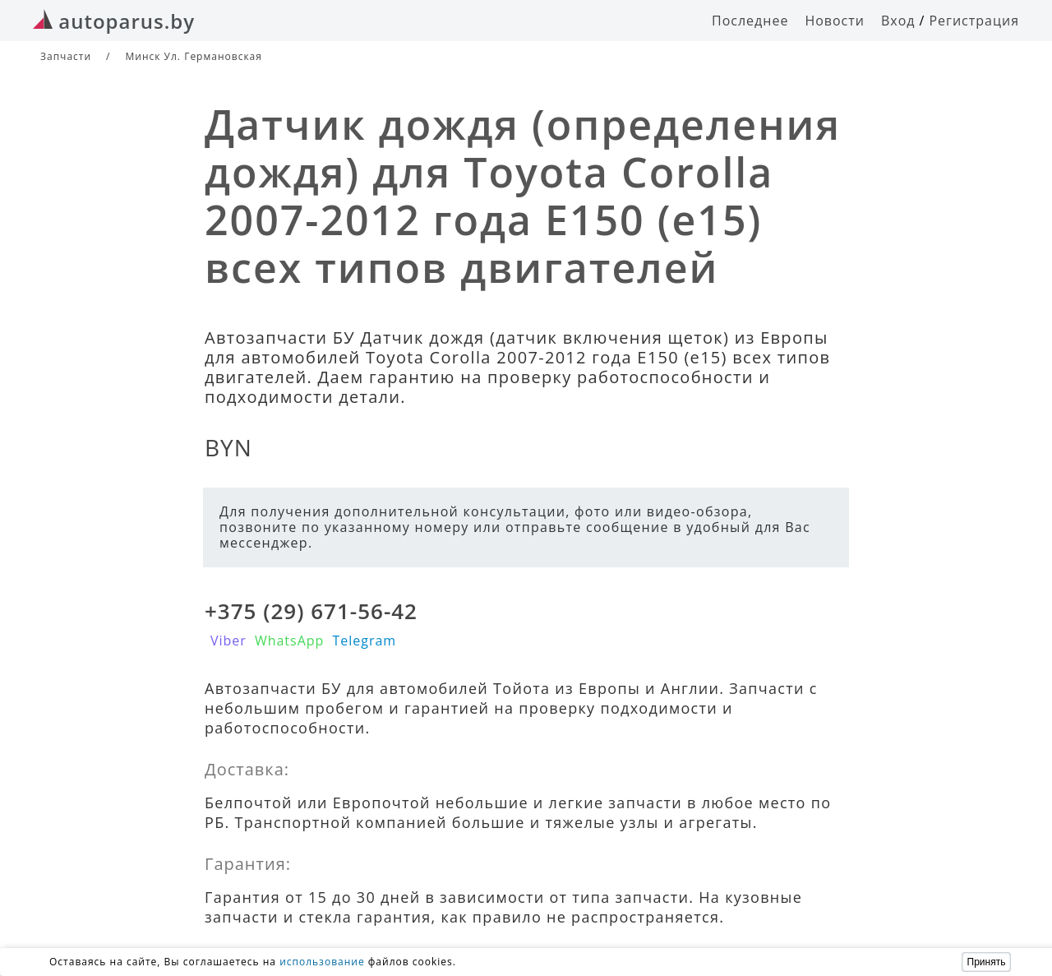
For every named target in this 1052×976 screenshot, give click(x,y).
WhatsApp (290, 640)
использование (322, 962)
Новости (835, 21)
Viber (228, 640)
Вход (898, 21)
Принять (986, 962)
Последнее (750, 21)
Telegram (364, 640)
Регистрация (974, 21)
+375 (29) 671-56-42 (311, 611)
